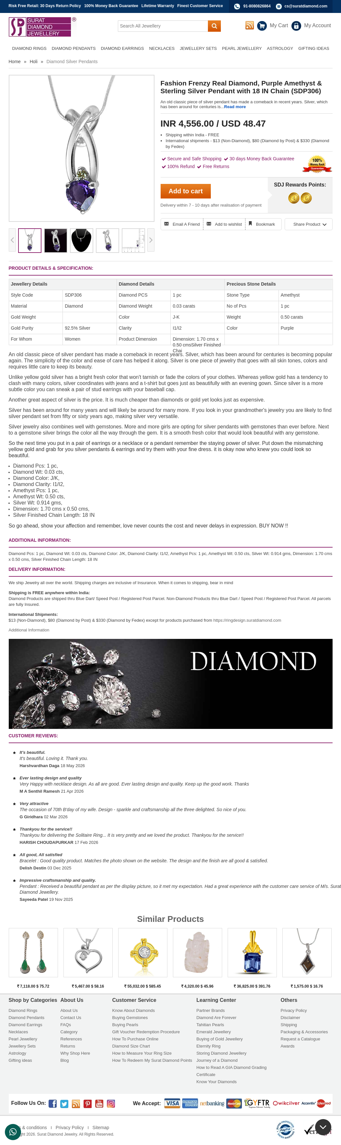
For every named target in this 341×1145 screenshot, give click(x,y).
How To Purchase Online (135, 1039)
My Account (317, 25)
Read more (235, 106)
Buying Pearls (125, 1024)
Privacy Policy (294, 1010)
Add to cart (186, 191)
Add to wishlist (228, 224)
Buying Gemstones (130, 1017)
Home (15, 61)
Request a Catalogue (300, 1039)
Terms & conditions (28, 1127)
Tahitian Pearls (210, 1024)
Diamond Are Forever (217, 1017)
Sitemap (101, 1127)
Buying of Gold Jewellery (220, 1039)
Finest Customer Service (200, 6)
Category (69, 1031)
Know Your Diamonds (217, 1081)
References (71, 1039)
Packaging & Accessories (304, 1031)
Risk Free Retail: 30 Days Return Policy (45, 6)
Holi (34, 61)
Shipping (289, 1024)
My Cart (279, 25)
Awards (288, 1046)
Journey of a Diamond (217, 1060)
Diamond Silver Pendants (72, 61)
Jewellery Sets (22, 1046)
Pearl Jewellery (23, 1039)
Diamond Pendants (27, 1017)
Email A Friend (186, 224)
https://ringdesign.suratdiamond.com (247, 620)
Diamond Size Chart (131, 1046)
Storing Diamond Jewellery (222, 1053)
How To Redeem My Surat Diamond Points (152, 1060)
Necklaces (18, 1031)
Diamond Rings (23, 1010)
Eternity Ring (209, 1046)
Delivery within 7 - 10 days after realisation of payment (211, 205)
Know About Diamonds (133, 1010)
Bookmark (265, 224)
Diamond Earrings (25, 1024)
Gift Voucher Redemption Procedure (146, 1031)
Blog (65, 1060)
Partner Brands (211, 1010)
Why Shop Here (75, 1053)
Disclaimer (291, 1017)
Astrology (17, 1053)
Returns (68, 1046)
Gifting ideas (20, 1060)
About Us (69, 1010)
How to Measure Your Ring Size (142, 1053)
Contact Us (71, 1017)
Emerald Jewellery (214, 1031)
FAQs (66, 1024)
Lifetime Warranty (158, 6)
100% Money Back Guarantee (111, 6)
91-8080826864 (257, 6)
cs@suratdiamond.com (306, 6)
